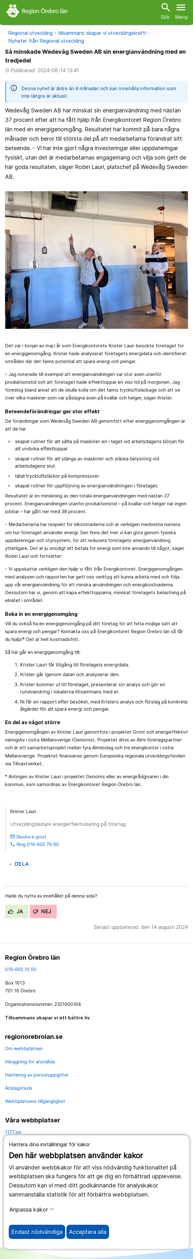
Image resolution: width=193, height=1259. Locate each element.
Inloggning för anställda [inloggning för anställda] (30, 1062)
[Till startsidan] (38, 11)
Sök (165, 11)
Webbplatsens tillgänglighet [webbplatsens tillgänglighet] (35, 1101)
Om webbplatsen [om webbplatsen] (24, 1048)
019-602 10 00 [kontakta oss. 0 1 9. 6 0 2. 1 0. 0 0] (20, 969)
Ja (15, 911)
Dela (18, 864)
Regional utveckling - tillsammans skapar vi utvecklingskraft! (77, 33)
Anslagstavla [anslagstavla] (18, 1088)
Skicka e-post (28, 837)
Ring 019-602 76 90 (34, 844)
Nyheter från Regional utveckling (46, 41)
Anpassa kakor (31, 1209)
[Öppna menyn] (181, 10)
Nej (42, 911)
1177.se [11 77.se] (13, 1132)
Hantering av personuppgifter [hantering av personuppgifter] (37, 1075)
